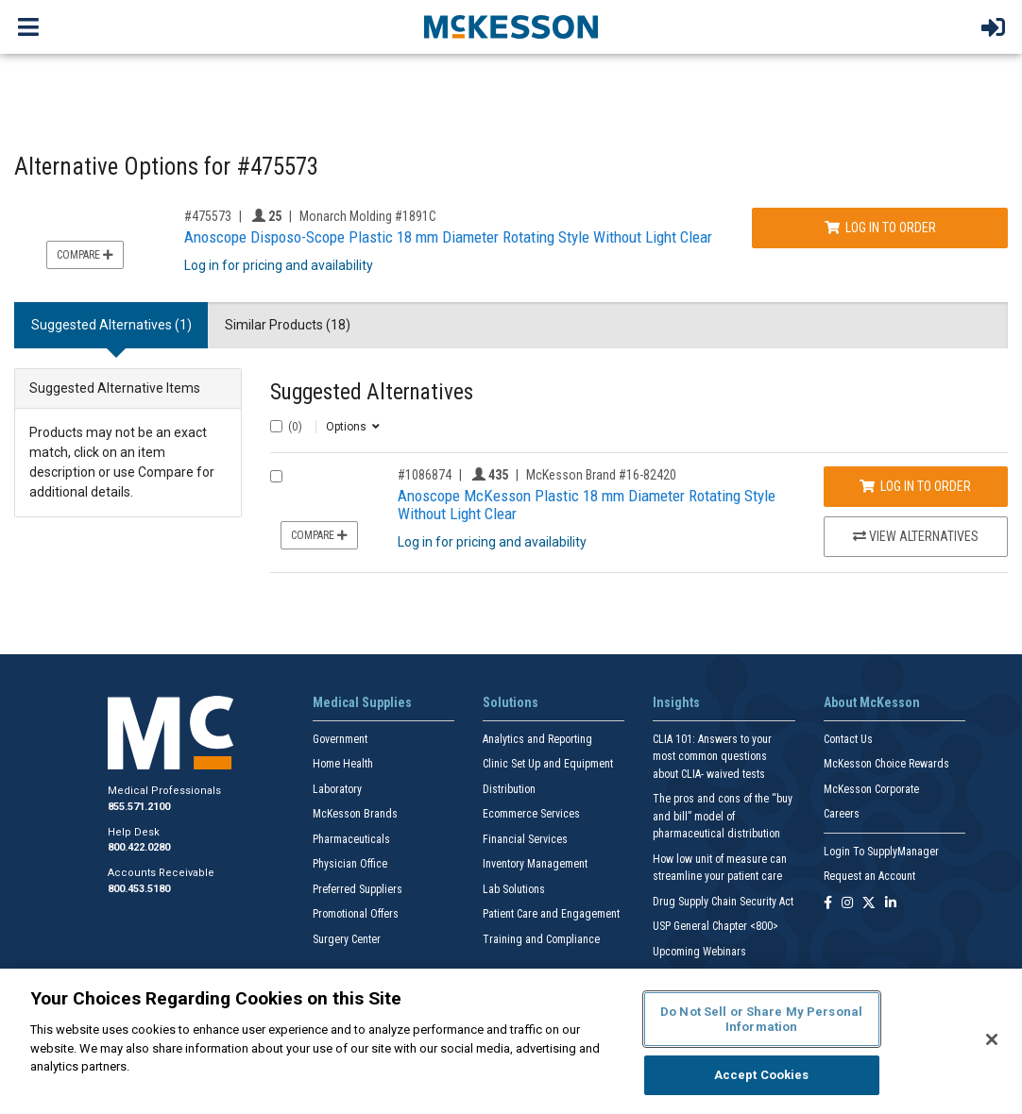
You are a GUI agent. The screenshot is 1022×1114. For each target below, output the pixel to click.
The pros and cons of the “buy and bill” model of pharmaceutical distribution (722, 816)
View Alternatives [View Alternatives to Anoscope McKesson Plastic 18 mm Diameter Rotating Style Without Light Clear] (916, 536)
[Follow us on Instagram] (847, 904)
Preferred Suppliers (357, 889)
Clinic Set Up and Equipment (548, 763)
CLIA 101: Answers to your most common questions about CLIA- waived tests (712, 757)
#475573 (207, 216)
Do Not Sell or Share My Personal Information (761, 1019)
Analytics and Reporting (537, 739)
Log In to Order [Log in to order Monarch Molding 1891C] (880, 227)
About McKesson (872, 702)
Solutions (510, 702)
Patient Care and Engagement (551, 913)
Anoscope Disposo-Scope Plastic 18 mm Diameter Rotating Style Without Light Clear (448, 237)
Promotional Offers (356, 913)
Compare (85, 255)
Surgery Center (347, 939)
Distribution (509, 789)
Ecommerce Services (531, 813)
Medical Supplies (362, 702)
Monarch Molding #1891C (367, 216)
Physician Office (350, 863)
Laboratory (337, 789)
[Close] (992, 1039)
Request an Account (869, 876)
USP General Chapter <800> (715, 926)
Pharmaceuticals (351, 839)
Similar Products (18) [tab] (287, 324)
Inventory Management (535, 863)
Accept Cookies (761, 1075)
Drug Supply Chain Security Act (723, 901)
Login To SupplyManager (881, 851)
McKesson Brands (355, 813)
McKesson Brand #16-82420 (601, 474)
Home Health (343, 763)
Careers (842, 813)
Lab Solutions (514, 889)
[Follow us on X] (869, 904)
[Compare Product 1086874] (276, 476)
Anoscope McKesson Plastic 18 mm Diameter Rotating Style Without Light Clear (586, 504)
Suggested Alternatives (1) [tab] (111, 324)
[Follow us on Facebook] (828, 904)
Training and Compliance (541, 939)
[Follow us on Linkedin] (890, 904)
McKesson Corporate (871, 789)
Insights (676, 702)
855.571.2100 (139, 807)
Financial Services (525, 839)
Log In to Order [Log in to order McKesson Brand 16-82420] (915, 486)
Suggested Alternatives (371, 392)
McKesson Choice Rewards (886, 763)
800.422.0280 (139, 847)
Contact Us (848, 739)
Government (340, 739)
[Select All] (276, 426)
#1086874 (424, 474)
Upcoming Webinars (699, 951)
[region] (511, 1041)
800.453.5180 (139, 889)
